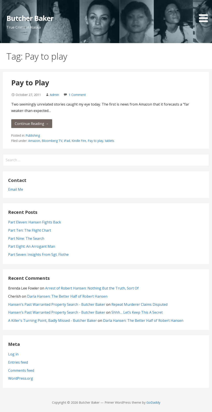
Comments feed (21, 370)
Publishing (33, 135)
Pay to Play (30, 82)
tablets (109, 141)
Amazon (34, 141)
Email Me (15, 189)
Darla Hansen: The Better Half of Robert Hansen (67, 296)
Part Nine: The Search (26, 238)
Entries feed (18, 362)
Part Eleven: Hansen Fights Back (34, 222)
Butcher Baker (29, 18)
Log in (13, 354)
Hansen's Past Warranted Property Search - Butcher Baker (56, 304)
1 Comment (77, 95)
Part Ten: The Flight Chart (29, 230)
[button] (205, 12)
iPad (67, 141)
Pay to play (95, 141)
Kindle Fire (79, 141)
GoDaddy (153, 402)
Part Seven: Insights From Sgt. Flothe (38, 254)
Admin (54, 95)
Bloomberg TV (52, 141)
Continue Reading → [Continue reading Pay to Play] (32, 123)
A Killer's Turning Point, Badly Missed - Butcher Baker (52, 320)
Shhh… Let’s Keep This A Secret (137, 312)
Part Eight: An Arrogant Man (31, 246)
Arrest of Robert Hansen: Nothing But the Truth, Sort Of (92, 288)
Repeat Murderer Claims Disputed (139, 304)
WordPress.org (20, 378)
